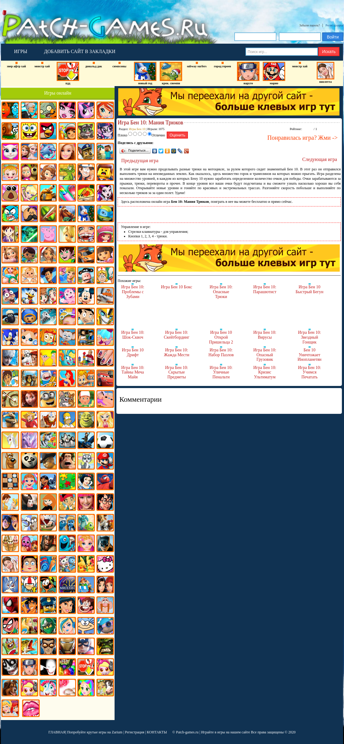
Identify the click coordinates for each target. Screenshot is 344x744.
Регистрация (334, 25)
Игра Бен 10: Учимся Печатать (309, 372)
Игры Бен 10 (137, 129)
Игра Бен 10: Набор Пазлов (221, 352)
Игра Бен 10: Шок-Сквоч (132, 335)
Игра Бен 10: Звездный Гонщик (309, 337)
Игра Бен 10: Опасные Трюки (221, 292)
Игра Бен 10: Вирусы (264, 335)
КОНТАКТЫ (157, 732)
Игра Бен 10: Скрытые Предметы (176, 372)
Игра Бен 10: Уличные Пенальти (221, 372)
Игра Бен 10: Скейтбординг (176, 335)
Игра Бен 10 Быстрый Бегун (309, 289)
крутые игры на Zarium (104, 732)
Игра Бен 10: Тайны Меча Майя (132, 372)
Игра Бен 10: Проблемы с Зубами (132, 292)
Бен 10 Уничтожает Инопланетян (310, 355)
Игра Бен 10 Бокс (176, 287)
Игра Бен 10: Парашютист (264, 289)
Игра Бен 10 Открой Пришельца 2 (221, 337)
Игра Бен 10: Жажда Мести (176, 352)
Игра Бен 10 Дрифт (133, 352)
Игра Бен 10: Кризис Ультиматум (264, 372)
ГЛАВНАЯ (56, 732)
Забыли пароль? (309, 25)
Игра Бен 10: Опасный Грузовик (264, 355)
